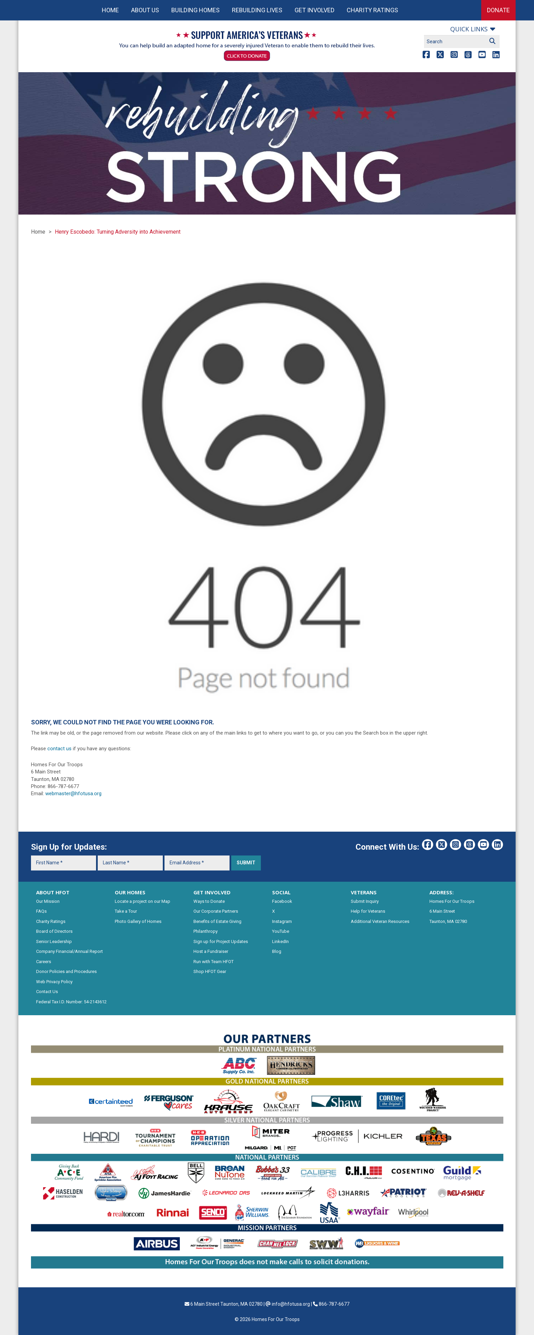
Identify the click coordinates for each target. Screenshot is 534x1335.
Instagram (282, 921)
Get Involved (314, 10)
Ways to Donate (209, 901)
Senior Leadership (54, 941)
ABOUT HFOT (52, 892)
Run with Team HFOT (213, 961)
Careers (43, 961)
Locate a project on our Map (142, 901)
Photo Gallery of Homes (138, 921)
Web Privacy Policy (54, 981)
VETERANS (364, 892)
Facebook (282, 901)
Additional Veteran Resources (380, 921)
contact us (59, 748)
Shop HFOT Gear (209, 971)
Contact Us (47, 991)
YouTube (280, 931)
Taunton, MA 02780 (448, 921)
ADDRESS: (441, 892)
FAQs (41, 911)
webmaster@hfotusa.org (73, 793)
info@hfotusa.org (291, 1304)
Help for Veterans (368, 911)
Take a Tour (126, 911)
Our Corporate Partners (215, 911)
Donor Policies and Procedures (66, 971)
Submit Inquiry (365, 901)
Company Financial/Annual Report (69, 951)
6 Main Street (442, 911)
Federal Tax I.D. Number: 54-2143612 (71, 1001)
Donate (498, 10)
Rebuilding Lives (257, 10)
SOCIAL (281, 892)
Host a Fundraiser (210, 951)
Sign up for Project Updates (220, 941)
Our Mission (48, 901)
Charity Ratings (372, 10)
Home (110, 10)
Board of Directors (54, 931)
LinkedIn (280, 941)
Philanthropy (205, 931)
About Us (145, 10)
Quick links (469, 29)
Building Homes (195, 10)
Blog (276, 951)
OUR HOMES (130, 892)
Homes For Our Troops (451, 901)
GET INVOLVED (212, 892)
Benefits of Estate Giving (217, 921)
